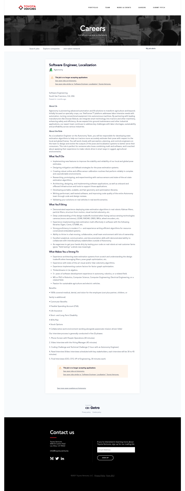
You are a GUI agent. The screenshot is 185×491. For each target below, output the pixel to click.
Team (107, 7)
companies (51, 49)
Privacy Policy (100, 476)
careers (142, 7)
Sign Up (105, 458)
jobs (34, 49)
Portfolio (93, 7)
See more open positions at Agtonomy (71, 388)
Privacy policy (86, 412)
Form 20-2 (110, 476)
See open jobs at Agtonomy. (66, 81)
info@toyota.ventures (59, 451)
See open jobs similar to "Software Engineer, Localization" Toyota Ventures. (83, 84)
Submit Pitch (159, 7)
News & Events (124, 7)
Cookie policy (96, 412)
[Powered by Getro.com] (92, 407)
